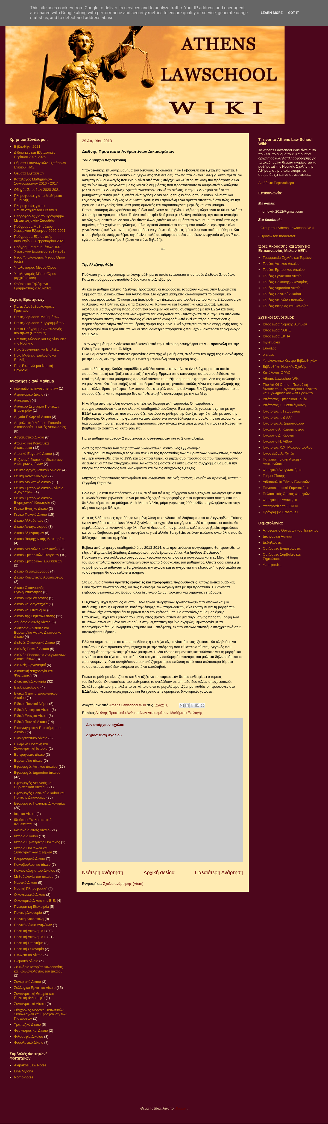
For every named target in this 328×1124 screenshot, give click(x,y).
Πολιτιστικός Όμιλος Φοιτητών (286, 494)
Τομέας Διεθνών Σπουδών (283, 300)
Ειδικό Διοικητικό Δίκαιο (32, 710)
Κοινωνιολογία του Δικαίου (34, 870)
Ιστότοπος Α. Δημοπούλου (283, 423)
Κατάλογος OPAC (277, 372)
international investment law (36, 388)
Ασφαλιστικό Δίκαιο (29, 437)
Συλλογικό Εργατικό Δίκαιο (34, 988)
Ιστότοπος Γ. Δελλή (277, 417)
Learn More (272, 13)
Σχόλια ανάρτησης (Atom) (123, 884)
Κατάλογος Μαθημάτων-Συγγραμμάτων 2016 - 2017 (36, 181)
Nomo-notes (23, 1077)
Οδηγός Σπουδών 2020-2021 (37, 190)
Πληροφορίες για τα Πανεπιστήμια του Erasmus (35, 208)
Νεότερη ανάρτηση (102, 872)
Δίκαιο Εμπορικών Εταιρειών (36, 555)
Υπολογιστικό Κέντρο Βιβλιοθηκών (290, 360)
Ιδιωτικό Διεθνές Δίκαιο (31, 830)
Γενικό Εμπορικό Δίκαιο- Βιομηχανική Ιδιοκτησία (33, 500)
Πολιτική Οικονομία (29, 949)
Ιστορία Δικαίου (26, 836)
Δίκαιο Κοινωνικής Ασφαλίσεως (38, 577)
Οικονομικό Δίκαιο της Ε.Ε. (35, 900)
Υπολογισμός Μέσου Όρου (35, 267)
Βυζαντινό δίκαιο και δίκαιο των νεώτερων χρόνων (38, 462)
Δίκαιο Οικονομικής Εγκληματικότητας (29, 590)
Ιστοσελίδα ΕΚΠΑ (276, 336)
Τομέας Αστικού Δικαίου (281, 264)
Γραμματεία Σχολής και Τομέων (287, 258)
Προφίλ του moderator (277, 236)
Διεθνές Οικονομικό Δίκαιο (34, 642)
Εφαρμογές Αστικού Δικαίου (35, 766)
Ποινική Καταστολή (28, 919)
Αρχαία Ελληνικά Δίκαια (32, 417)
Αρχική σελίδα (159, 872)
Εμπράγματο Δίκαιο (29, 754)
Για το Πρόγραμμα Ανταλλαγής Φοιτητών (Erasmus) (38, 331)
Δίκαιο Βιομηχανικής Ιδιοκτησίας (39, 539)
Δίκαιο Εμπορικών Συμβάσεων (38, 561)
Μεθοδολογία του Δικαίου (33, 876)
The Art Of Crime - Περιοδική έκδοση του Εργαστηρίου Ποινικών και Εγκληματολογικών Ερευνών (290, 388)
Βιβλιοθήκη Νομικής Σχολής (284, 366)
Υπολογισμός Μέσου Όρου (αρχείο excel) (35, 276)
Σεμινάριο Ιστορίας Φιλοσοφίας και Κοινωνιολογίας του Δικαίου (38, 969)
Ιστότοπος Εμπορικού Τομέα (285, 399)
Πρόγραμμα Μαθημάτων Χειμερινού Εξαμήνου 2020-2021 (39, 228)
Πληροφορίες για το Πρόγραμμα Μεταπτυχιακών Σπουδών (39, 218)
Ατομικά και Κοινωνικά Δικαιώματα (31, 445)
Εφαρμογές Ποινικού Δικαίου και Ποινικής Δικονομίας (39, 795)
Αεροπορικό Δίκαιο (28, 394)
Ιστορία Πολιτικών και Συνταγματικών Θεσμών (33, 850)
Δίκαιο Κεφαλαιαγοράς (31, 571)
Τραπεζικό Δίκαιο (27, 1024)
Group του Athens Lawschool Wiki (286, 228)
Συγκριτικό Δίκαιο (27, 982)
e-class (268, 354)
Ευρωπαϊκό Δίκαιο (28, 760)
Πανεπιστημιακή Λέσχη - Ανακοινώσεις (282, 461)
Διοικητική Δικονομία (30, 681)
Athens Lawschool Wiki (281, 378)
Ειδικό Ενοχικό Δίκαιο (31, 716)
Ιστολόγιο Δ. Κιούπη (278, 435)
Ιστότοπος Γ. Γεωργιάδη (281, 411)
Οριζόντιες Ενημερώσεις (282, 548)
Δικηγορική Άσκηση (278, 536)
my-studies (271, 342)
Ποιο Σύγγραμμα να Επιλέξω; (37, 349)
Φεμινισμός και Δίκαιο (31, 1030)
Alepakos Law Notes (30, 1065)
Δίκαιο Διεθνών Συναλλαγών (36, 549)
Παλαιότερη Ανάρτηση (219, 872)
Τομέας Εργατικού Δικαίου (283, 276)
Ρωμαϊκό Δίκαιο (26, 961)
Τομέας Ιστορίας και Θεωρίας (285, 306)
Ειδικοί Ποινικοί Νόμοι (31, 704)
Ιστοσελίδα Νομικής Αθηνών (285, 324)
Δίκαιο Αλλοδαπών (28, 520)
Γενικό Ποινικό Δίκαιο (30, 514)
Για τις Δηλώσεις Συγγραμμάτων (39, 323)
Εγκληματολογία (26, 687)
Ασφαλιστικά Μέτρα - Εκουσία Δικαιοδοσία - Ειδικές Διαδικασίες (40, 425)
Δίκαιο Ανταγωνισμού (30, 526)
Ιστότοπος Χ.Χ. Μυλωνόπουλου (287, 447)
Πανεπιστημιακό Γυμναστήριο (286, 488)
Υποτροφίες (272, 565)
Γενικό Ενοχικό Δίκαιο (31, 508)
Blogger (181, 1108)
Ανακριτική (22, 400)
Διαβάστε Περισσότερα (276, 183)
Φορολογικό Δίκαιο (28, 1042)
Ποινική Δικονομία (28, 913)
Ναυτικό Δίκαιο (25, 882)
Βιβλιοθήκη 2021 (27, 146)
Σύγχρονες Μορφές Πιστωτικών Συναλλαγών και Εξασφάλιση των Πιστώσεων (40, 1014)
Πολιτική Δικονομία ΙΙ (30, 937)
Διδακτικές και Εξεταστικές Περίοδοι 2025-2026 (34, 154)
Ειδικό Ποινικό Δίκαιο (30, 722)
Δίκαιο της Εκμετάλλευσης (34, 616)
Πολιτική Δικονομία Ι (29, 931)
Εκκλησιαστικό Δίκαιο (30, 738)
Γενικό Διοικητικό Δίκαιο (32, 482)
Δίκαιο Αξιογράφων (29, 533)
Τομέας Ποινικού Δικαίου (282, 294)
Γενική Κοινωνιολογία (30, 476)
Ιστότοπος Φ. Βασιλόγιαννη (284, 405)
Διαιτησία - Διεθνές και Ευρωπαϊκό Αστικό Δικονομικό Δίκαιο (37, 632)
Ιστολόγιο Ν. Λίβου (277, 441)
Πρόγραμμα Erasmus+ (280, 512)
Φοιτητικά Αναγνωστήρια (282, 470)
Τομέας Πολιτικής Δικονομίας (285, 282)
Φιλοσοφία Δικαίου (28, 1036)
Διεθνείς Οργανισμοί (30, 665)
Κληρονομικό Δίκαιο (29, 858)
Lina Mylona (23, 1071)
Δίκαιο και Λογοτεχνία (31, 604)
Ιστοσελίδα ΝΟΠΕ (277, 330)
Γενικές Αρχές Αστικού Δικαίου (37, 470)
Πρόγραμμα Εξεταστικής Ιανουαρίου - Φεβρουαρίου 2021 (39, 239)
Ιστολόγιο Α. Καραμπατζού (283, 429)
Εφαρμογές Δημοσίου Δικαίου (37, 772)
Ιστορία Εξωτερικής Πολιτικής (37, 842)
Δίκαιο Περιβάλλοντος (31, 598)
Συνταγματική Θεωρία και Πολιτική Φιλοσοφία (34, 996)
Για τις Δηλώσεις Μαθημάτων (36, 317)
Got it (293, 13)
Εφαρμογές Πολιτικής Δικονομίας (40, 803)
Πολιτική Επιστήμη (28, 943)
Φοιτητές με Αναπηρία (280, 500)
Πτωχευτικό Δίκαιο (28, 955)
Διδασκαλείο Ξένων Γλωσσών (286, 482)
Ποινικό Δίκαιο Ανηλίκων (33, 925)
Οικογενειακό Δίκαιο (29, 894)
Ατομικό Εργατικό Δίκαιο (33, 454)
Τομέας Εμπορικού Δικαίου (283, 270)
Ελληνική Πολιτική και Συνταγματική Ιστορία (31, 746)
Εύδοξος (269, 348)
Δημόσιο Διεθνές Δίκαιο (32, 622)
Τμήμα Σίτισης (274, 476)
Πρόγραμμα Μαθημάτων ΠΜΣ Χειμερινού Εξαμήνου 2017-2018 (39, 249)
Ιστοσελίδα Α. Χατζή (278, 453)
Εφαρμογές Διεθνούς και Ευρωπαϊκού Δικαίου (33, 785)
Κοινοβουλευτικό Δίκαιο (32, 864)
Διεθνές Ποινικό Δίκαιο (31, 649)
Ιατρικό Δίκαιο (25, 814)
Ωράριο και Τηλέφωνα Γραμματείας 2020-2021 (33, 286)
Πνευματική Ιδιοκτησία (31, 906)
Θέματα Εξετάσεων (29, 173)
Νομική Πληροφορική (30, 888)
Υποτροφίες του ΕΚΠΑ (280, 506)
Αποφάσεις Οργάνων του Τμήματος (290, 530)
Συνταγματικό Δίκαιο (30, 1004)
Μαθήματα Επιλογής (186, 713)
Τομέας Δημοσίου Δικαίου (282, 288)
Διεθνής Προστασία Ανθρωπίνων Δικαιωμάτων (131, 713)
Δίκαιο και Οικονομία (30, 610)
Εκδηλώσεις (272, 542)
